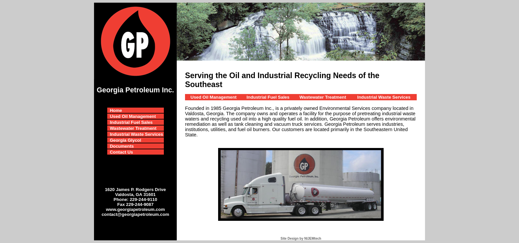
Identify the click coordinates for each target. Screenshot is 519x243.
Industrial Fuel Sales (131, 122)
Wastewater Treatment (133, 128)
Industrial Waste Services (136, 134)
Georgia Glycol (125, 140)
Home (116, 110)
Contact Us (121, 152)
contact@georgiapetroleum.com (135, 214)
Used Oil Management (133, 116)
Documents (122, 146)
